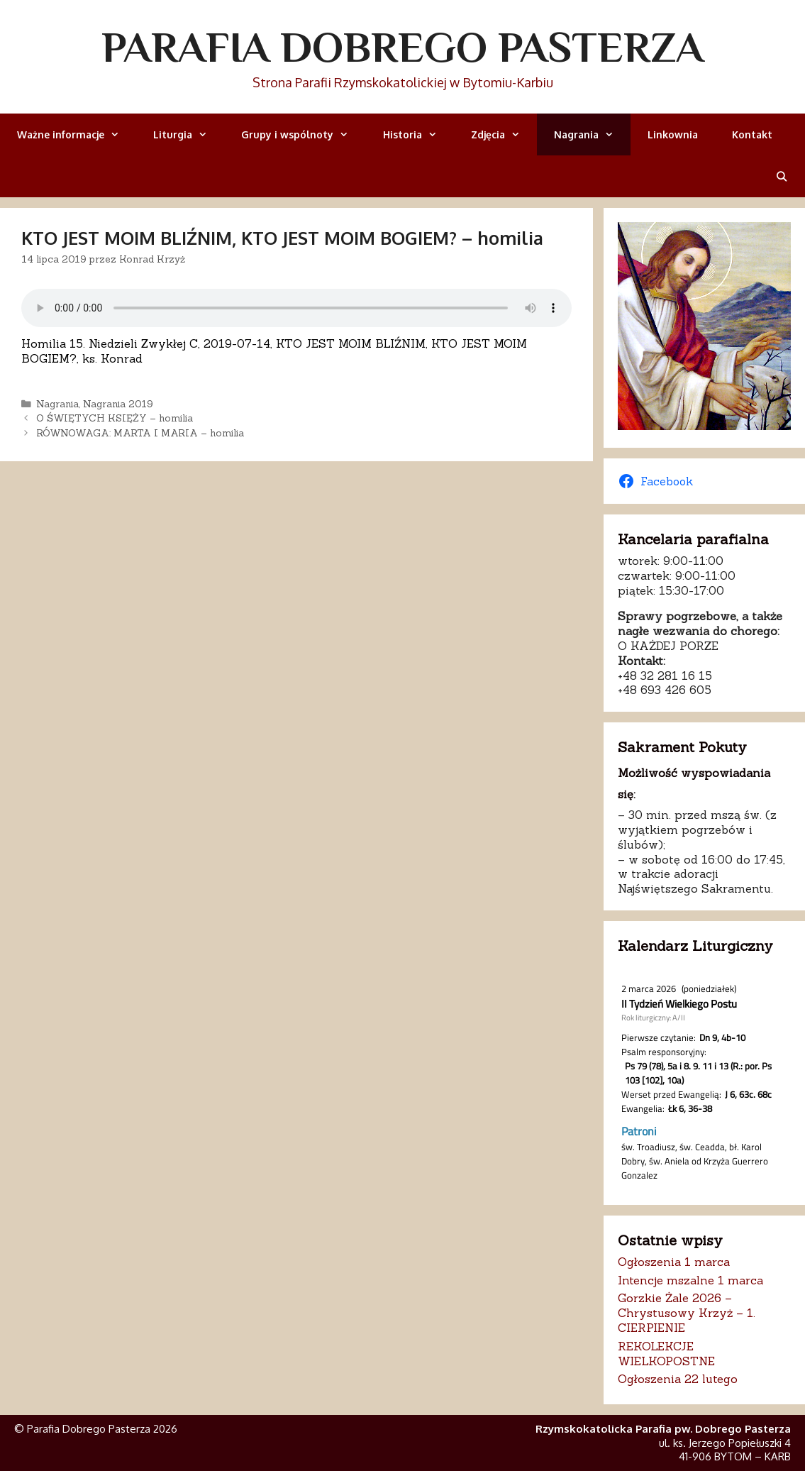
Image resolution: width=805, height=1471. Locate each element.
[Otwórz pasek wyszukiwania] (781, 176)
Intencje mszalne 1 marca (690, 1280)
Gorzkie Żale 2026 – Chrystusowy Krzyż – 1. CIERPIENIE (686, 1313)
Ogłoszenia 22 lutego (678, 1379)
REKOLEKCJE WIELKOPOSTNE (666, 1353)
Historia (418, 134)
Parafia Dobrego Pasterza (402, 47)
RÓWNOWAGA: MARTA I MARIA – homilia (140, 432)
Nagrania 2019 (117, 403)
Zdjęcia (504, 134)
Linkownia (673, 134)
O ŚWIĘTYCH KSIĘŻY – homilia (114, 418)
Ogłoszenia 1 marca (674, 1262)
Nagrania (592, 134)
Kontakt (752, 134)
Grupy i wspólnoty (303, 134)
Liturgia (188, 134)
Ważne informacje (76, 134)
